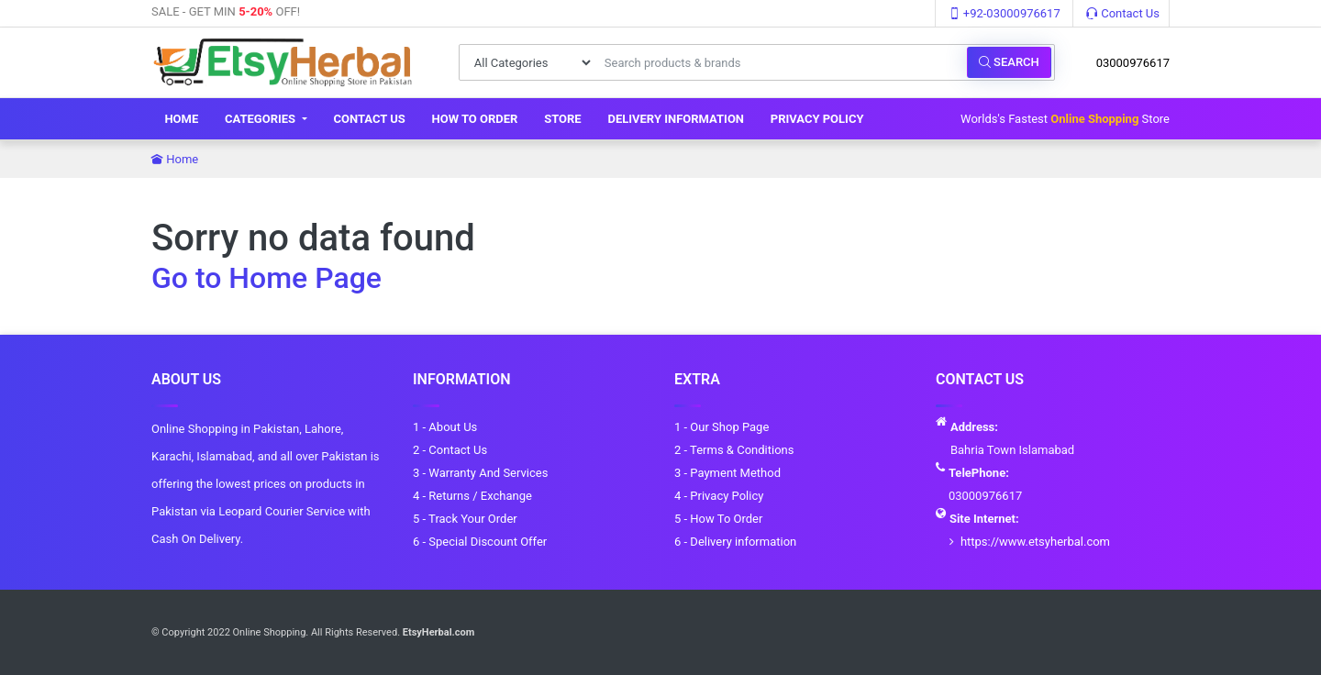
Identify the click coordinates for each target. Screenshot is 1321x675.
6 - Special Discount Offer (480, 541)
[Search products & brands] (781, 62)
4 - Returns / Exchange (472, 496)
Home (181, 119)
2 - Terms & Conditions (734, 450)
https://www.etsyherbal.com (1035, 541)
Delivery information (675, 119)
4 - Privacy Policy (718, 496)
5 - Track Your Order (465, 519)
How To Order (475, 119)
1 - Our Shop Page (721, 427)
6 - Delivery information (735, 541)
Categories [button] (261, 119)
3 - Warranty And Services (480, 473)
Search (1009, 62)
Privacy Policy (817, 119)
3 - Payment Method (727, 473)
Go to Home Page (266, 277)
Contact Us (1123, 13)
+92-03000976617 (1004, 13)
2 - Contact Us (450, 450)
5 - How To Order (718, 519)
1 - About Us (445, 427)
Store (563, 119)
